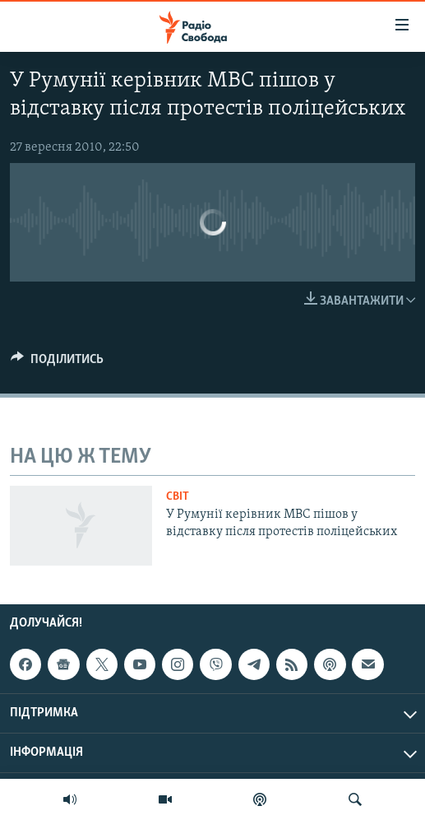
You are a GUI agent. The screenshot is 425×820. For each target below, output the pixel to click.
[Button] (57, 363)
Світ (177, 497)
